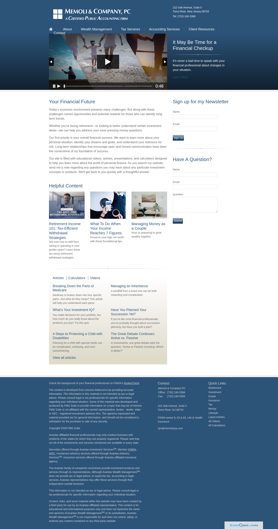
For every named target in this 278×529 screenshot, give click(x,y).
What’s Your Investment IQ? (74, 310)
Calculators (76, 278)
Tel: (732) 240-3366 (184, 16)
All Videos (214, 421)
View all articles (64, 358)
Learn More (180, 77)
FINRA (132, 449)
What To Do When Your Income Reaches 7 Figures (106, 228)
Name (176, 111)
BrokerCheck (131, 383)
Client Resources (201, 29)
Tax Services (130, 29)
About (67, 29)
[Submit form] (178, 221)
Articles (58, 278)
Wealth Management (96, 29)
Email (176, 124)
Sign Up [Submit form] (178, 137)
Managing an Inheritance (129, 286)
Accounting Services (164, 29)
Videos (95, 278)
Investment (214, 392)
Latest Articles (216, 417)
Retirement (214, 387)
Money (212, 408)
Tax (210, 404)
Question (178, 194)
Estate (212, 396)
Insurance (214, 400)
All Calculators (216, 425)
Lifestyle (213, 412)
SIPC (52, 453)
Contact (59, 33)
